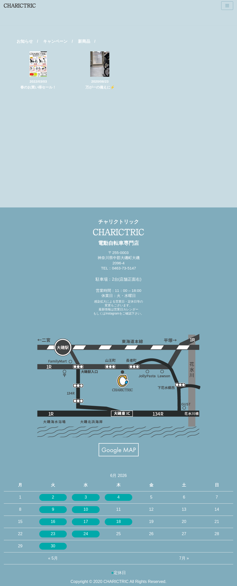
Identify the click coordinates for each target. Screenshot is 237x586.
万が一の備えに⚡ (100, 87)
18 (118, 521)
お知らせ (25, 41)
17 (86, 521)
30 (53, 546)
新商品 (84, 41)
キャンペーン (55, 41)
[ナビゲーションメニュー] (227, 5)
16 (53, 521)
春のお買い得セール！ (38, 87)
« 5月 (53, 558)
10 (86, 509)
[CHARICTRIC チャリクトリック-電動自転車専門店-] (20, 6)
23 (53, 534)
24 (86, 534)
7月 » (184, 558)
